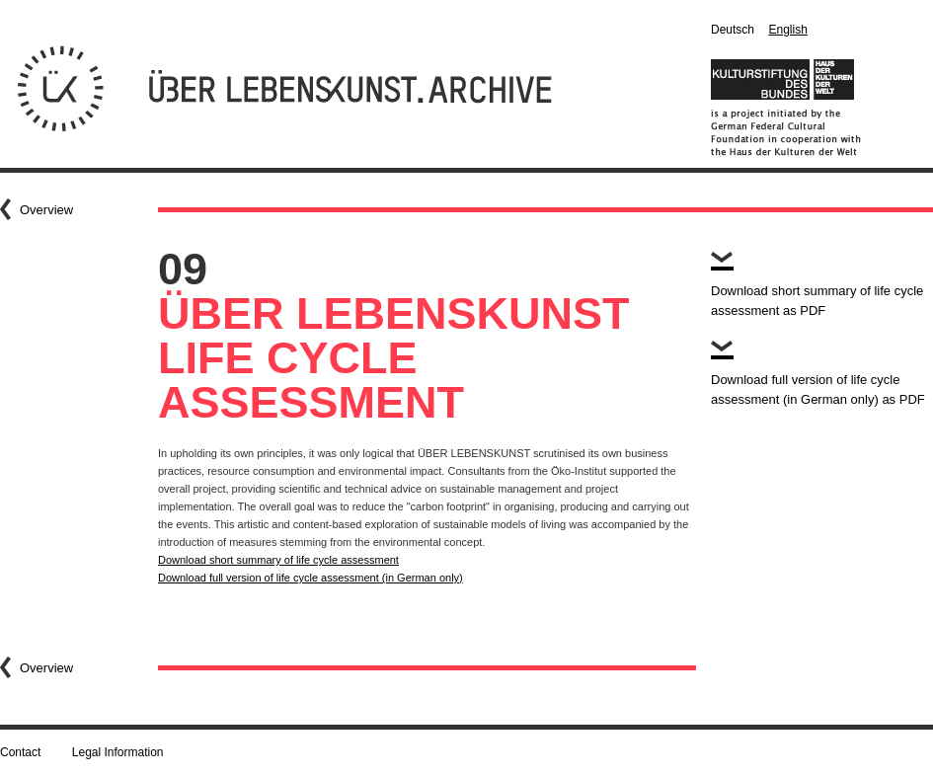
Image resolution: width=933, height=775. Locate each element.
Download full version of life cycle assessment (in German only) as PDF (818, 389)
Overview (46, 209)
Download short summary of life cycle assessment (278, 560)
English (787, 30)
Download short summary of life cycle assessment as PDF (817, 300)
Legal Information (118, 752)
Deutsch (732, 30)
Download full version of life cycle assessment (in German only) (310, 577)
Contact (20, 752)
